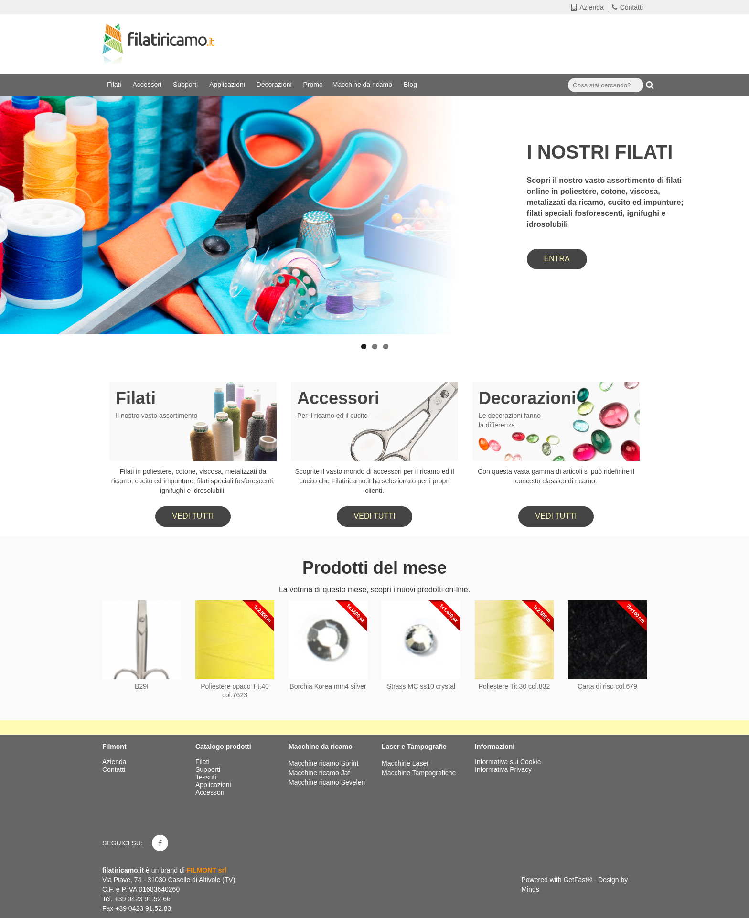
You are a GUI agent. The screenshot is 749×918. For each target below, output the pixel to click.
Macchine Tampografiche (419, 773)
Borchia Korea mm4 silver (327, 686)
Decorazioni (275, 84)
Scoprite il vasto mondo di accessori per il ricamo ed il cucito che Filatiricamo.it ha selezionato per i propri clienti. (374, 481)
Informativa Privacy (503, 769)
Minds (530, 889)
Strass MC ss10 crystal (421, 686)
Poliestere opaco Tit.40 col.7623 (234, 691)
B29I (142, 686)
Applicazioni (228, 84)
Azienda (587, 7)
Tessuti (206, 777)
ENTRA (557, 259)
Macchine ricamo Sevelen (327, 782)
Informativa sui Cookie (508, 762)
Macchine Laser (405, 763)
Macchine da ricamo (363, 84)
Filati (115, 84)
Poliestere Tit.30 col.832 (514, 686)
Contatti (627, 7)
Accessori (147, 84)
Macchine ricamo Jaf (319, 773)
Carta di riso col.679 (607, 686)
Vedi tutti (193, 516)
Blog (411, 84)
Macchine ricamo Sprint (323, 763)
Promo (313, 84)
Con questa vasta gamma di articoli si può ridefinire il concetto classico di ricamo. (556, 476)
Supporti (186, 84)
